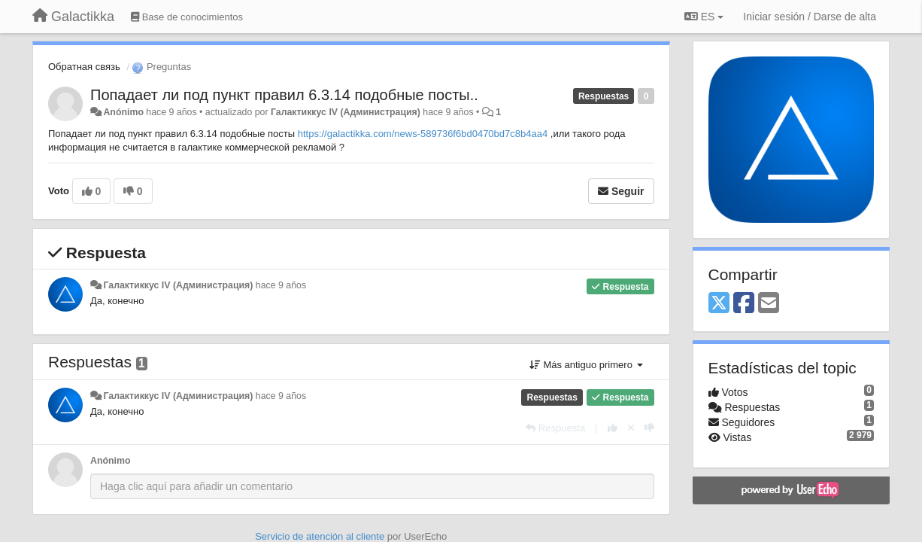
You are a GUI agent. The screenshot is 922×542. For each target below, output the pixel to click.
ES (703, 17)
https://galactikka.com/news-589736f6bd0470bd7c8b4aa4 (422, 133)
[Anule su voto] (631, 428)
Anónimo (123, 112)
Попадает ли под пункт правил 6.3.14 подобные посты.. (284, 95)
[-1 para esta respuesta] (649, 428)
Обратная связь (84, 66)
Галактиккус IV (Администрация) (345, 112)
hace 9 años (281, 285)
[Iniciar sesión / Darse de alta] (809, 16)
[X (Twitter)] (718, 304)
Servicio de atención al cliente (321, 536)
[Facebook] (743, 304)
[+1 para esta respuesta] (612, 428)
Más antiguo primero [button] (586, 364)
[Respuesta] (555, 428)
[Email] (768, 304)
